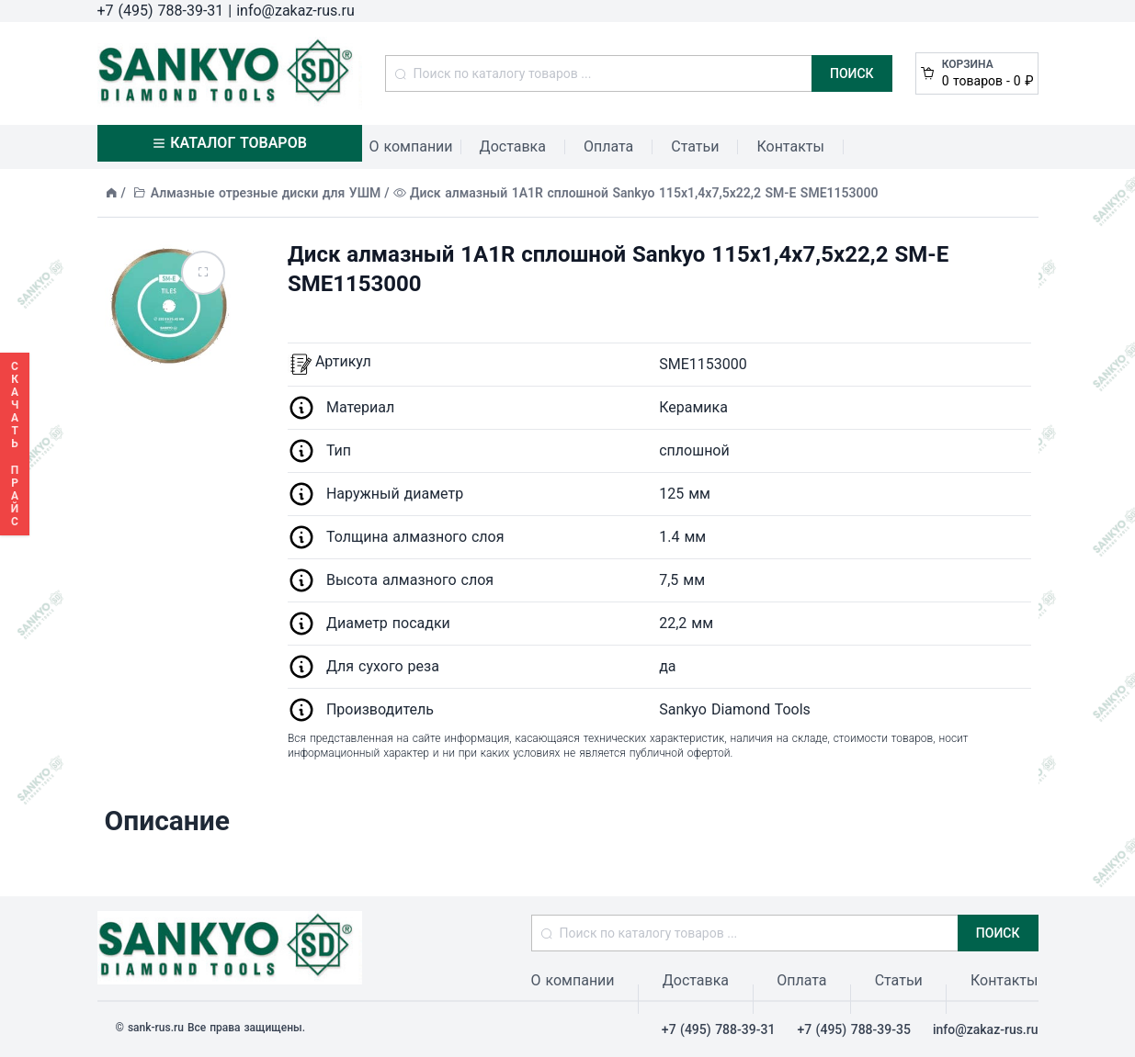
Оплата (608, 146)
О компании (411, 146)
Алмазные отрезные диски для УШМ (266, 193)
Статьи (695, 146)
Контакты (789, 146)
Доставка (513, 146)
